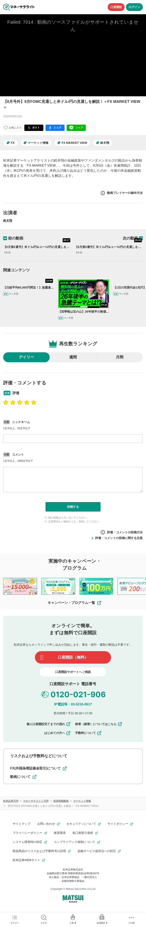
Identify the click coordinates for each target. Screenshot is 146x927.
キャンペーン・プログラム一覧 (75, 602)
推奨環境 (60, 832)
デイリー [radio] (26, 357)
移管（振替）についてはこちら (99, 724)
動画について (23, 777)
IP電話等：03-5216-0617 (73, 704)
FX (13, 142)
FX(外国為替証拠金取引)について (38, 768)
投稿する (73, 506)
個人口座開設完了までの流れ (48, 724)
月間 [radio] (119, 357)
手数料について (88, 733)
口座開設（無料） (73, 657)
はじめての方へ (57, 733)
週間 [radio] (73, 357)
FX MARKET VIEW (74, 142)
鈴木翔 (104, 142)
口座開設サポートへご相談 (73, 672)
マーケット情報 (38, 142)
